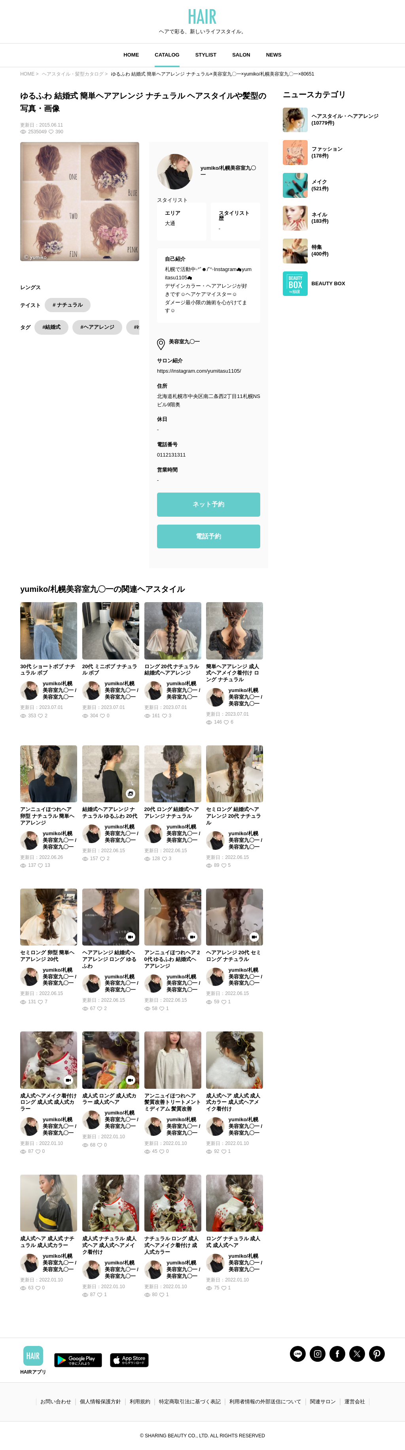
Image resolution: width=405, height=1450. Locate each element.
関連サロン (323, 1402)
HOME (131, 55)
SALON (241, 55)
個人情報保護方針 (100, 1402)
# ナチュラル (68, 305)
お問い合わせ (55, 1402)
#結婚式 (51, 327)
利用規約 (140, 1402)
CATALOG (167, 55)
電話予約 (208, 536)
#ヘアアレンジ (97, 327)
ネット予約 (208, 504)
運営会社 (354, 1402)
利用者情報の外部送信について (265, 1402)
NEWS (274, 55)
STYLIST (205, 55)
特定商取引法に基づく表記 (190, 1402)
